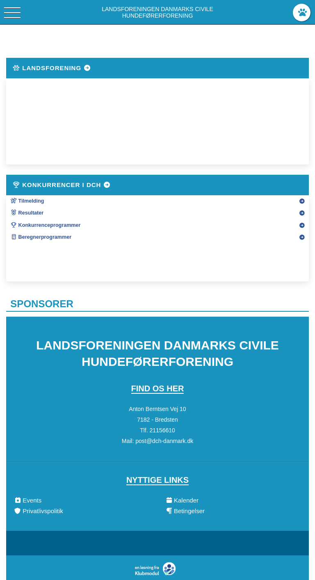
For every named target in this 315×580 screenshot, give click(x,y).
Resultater (26, 213)
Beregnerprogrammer (40, 237)
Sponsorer (41, 303)
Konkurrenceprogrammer (45, 225)
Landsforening (51, 67)
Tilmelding (27, 201)
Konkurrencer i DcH (61, 184)
